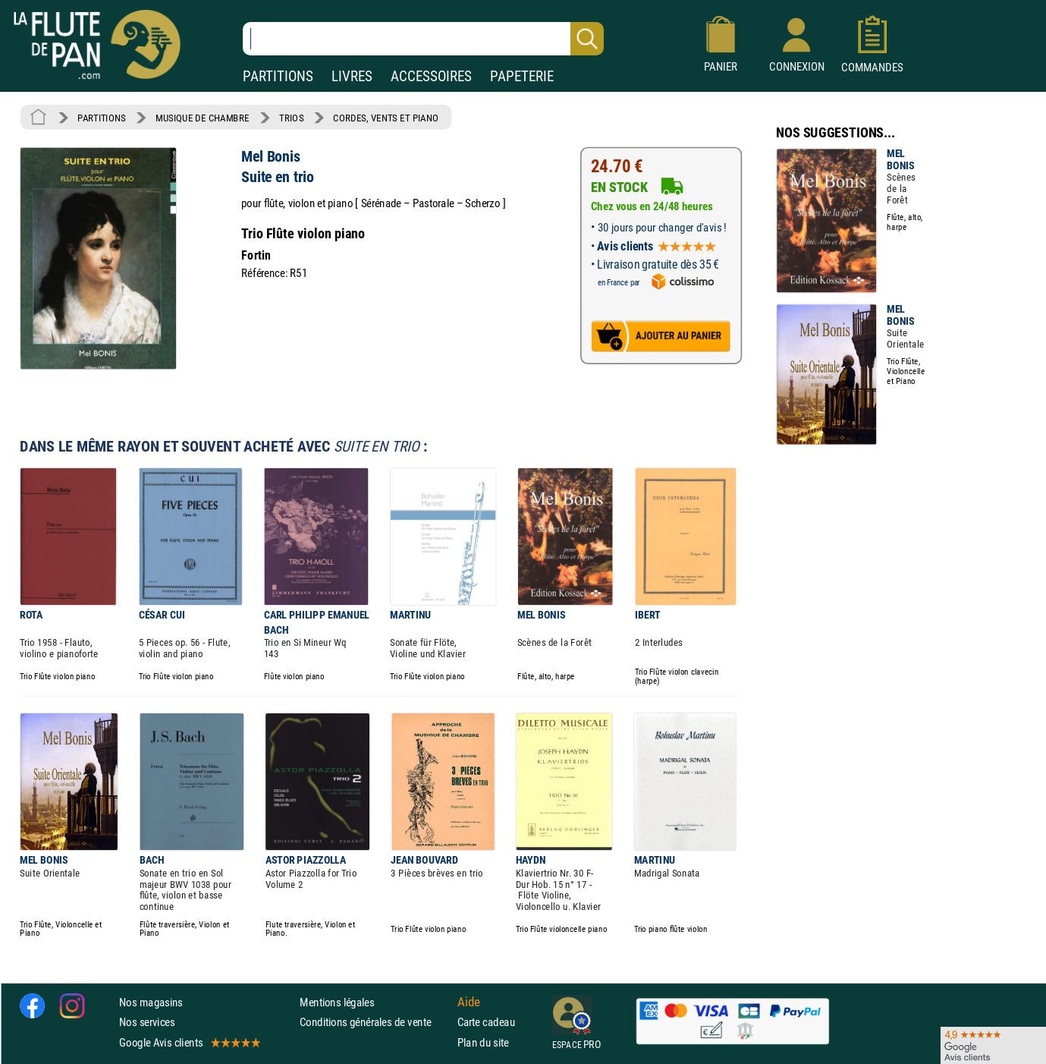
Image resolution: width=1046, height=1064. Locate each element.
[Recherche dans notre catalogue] (423, 38)
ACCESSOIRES (431, 76)
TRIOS (291, 118)
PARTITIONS (278, 76)
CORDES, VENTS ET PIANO (385, 118)
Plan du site (483, 1042)
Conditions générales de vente (375, 1021)
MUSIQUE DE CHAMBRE (202, 118)
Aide (468, 1002)
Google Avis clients (189, 1042)
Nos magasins (151, 1002)
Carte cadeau (486, 1021)
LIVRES (351, 76)
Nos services (146, 1021)
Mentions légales (337, 1002)
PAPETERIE (522, 76)
